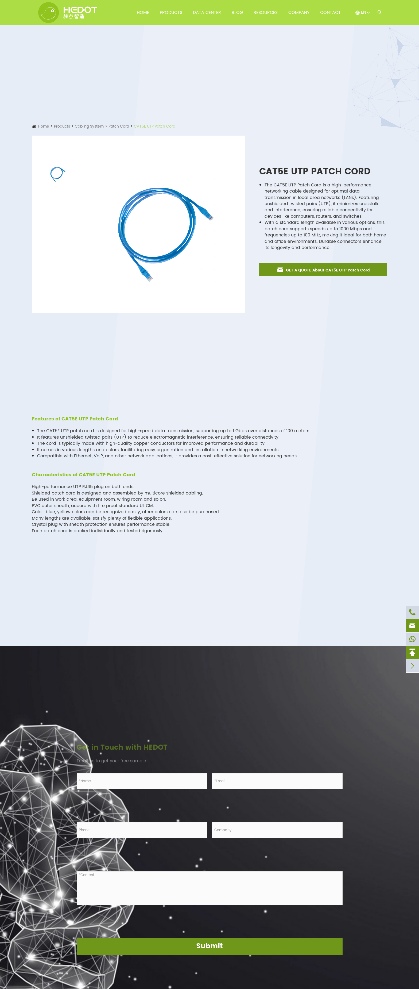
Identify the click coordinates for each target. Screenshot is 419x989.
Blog (237, 12)
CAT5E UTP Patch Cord (154, 126)
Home (143, 12)
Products (171, 12)
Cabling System (89, 126)
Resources (266, 12)
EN (363, 12)
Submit (209, 946)
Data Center (207, 12)
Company (298, 12)
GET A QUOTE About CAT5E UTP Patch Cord (323, 270)
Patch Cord (118, 126)
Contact (330, 12)
